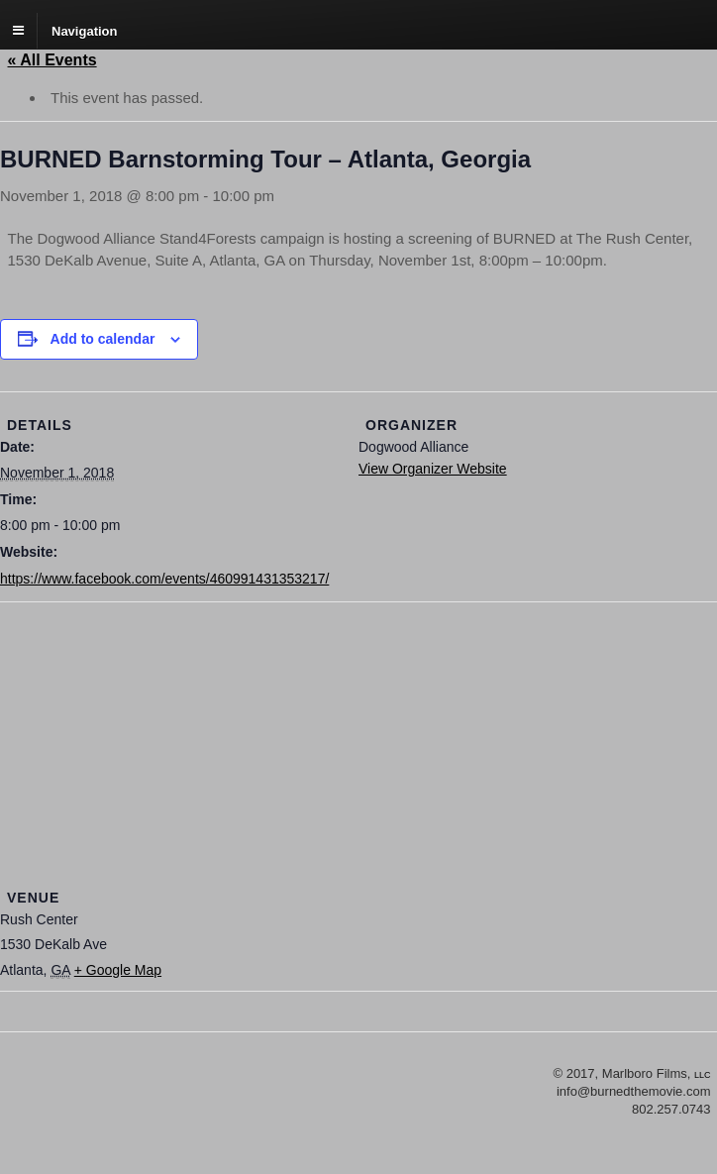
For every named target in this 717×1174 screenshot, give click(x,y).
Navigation (84, 30)
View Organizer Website (432, 469)
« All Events (52, 60)
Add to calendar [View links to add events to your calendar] (103, 339)
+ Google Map (117, 970)
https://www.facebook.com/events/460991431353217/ (164, 579)
